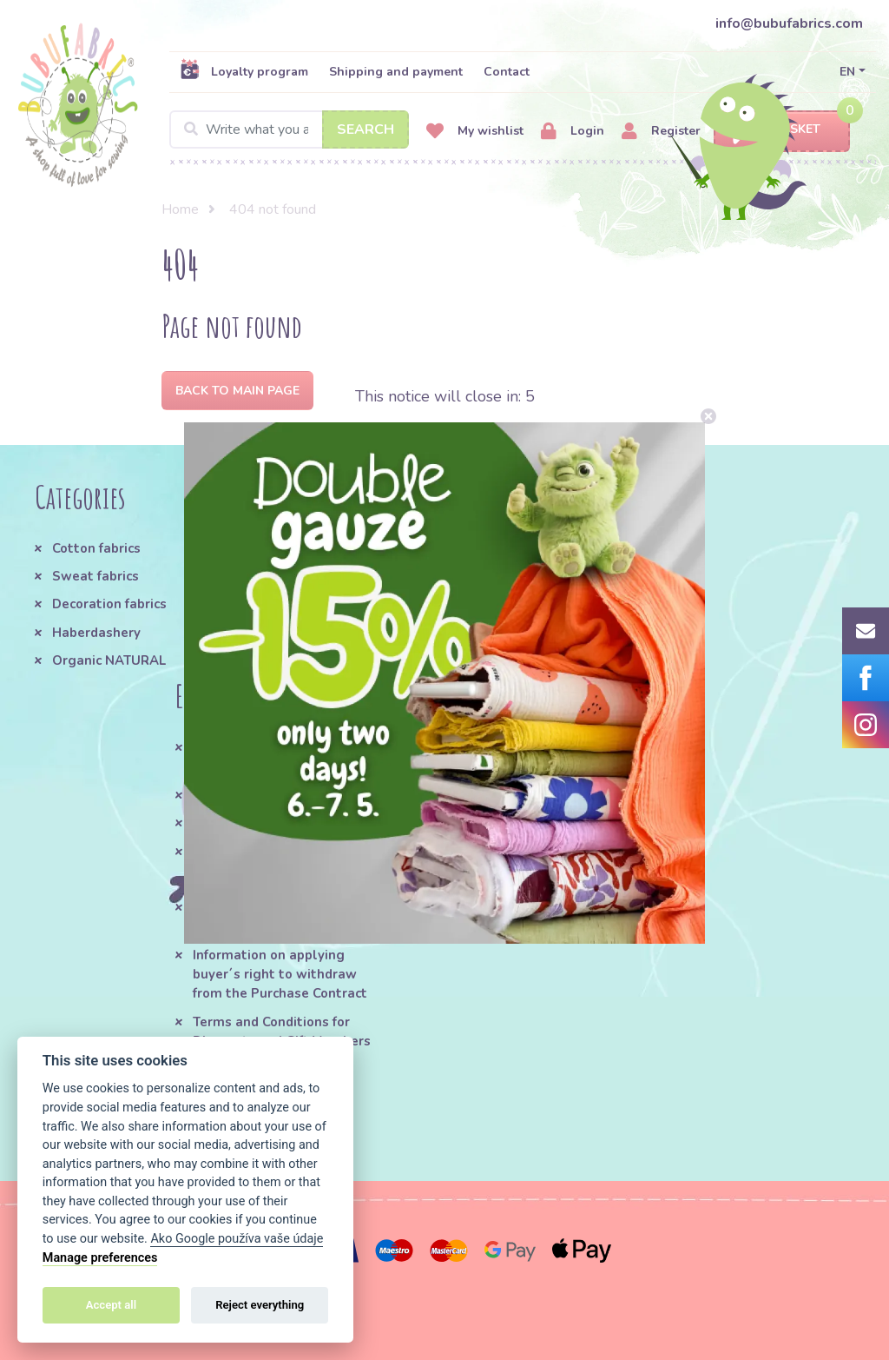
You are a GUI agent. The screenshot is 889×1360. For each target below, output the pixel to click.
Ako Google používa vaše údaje (236, 1238)
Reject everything (259, 1304)
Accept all (111, 1304)
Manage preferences (100, 1258)
